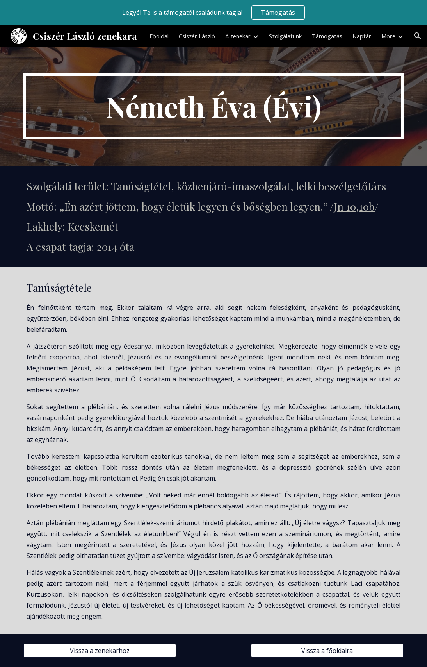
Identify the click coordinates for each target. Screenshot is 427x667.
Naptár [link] (361, 36)
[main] (213, 106)
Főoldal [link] (159, 36)
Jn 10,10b (354, 206)
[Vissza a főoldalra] (327, 650)
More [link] (388, 36)
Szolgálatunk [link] (285, 36)
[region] (213, 12)
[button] (417, 36)
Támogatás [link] (327, 36)
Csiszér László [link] (197, 36)
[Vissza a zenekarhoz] (100, 650)
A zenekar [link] (238, 36)
